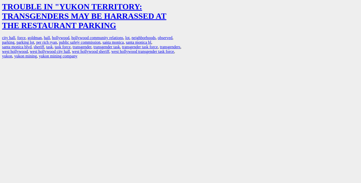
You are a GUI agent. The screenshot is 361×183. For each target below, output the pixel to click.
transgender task (106, 47)
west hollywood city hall (50, 51)
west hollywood (15, 51)
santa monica (113, 42)
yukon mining (25, 56)
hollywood (60, 38)
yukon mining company (58, 56)
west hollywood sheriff (90, 51)
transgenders (170, 47)
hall (47, 38)
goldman (35, 38)
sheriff (38, 47)
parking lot (25, 42)
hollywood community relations (97, 38)
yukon (7, 56)
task (49, 47)
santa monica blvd (16, 47)
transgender (82, 47)
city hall (8, 38)
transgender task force (140, 47)
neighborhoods (144, 38)
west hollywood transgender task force (142, 51)
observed (165, 38)
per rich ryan (46, 42)
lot (127, 38)
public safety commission (79, 42)
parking (8, 42)
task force (63, 47)
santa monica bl (138, 42)
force (21, 38)
